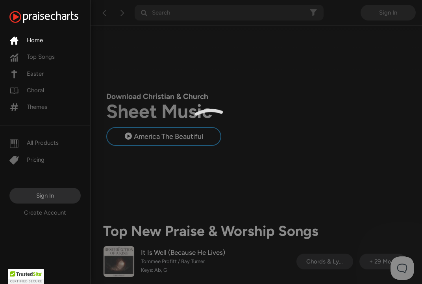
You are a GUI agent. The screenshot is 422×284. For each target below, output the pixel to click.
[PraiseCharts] (53, 17)
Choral (26, 90)
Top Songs (32, 56)
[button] (26, 276)
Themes (28, 106)
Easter (26, 73)
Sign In (45, 195)
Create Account (45, 212)
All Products (34, 142)
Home (26, 40)
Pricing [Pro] (26, 159)
